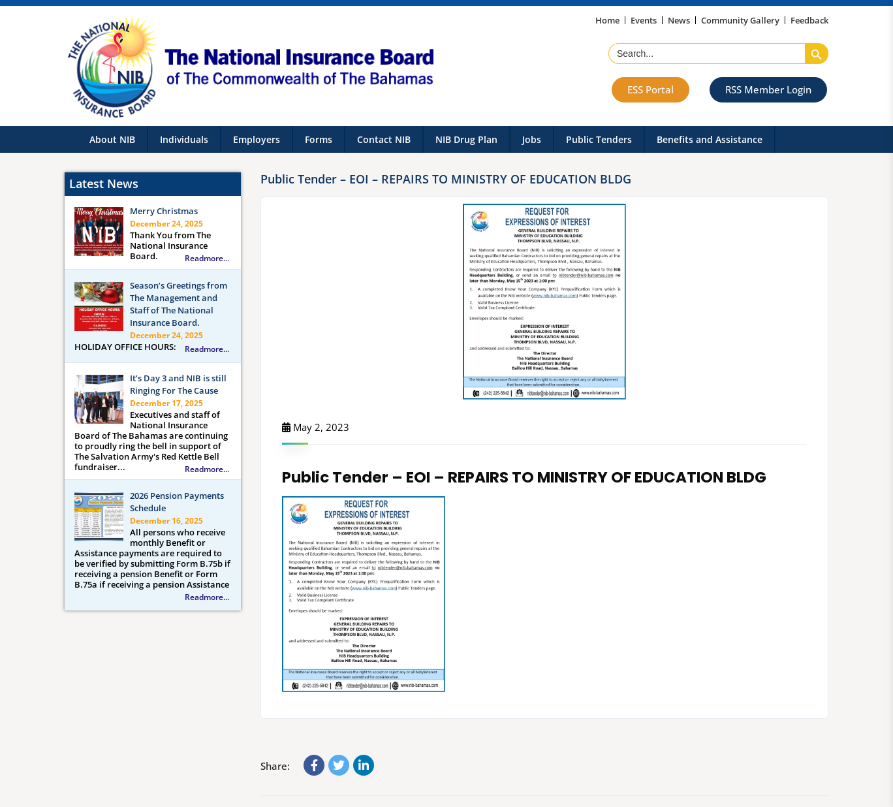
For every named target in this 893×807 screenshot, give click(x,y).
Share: (275, 765)
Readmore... (207, 258)
